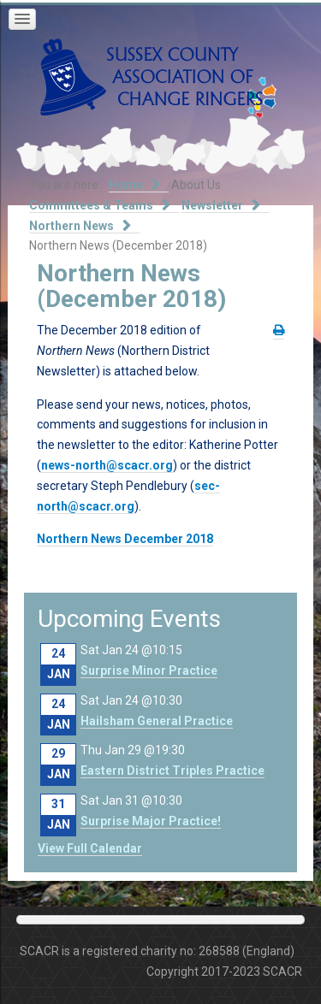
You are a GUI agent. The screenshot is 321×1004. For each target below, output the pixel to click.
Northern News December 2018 (125, 539)
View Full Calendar (90, 848)
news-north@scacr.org (107, 465)
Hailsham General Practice (156, 721)
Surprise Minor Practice (148, 670)
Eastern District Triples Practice (172, 770)
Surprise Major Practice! (150, 821)
